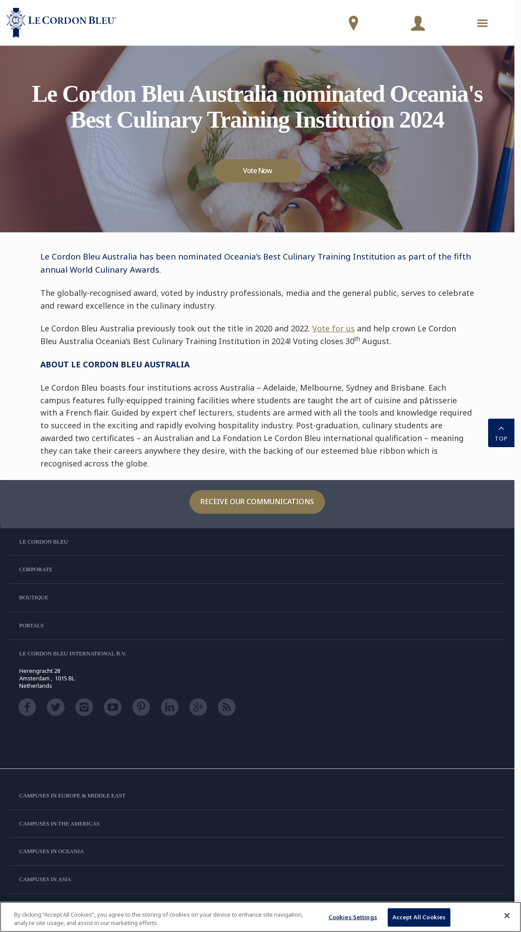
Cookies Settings (352, 917)
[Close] (507, 915)
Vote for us (333, 328)
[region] (260, 917)
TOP (501, 432)
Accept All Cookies (419, 917)
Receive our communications (257, 501)
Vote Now (257, 170)
